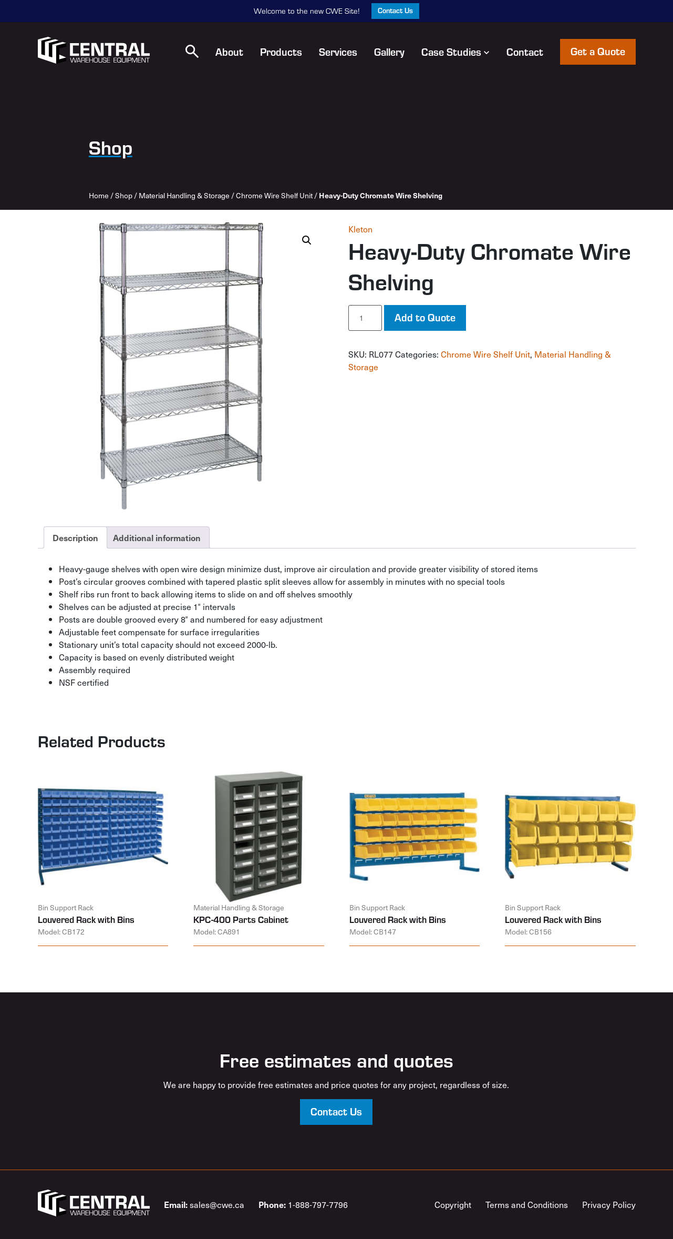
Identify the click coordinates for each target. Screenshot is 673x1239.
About (229, 51)
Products (281, 51)
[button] (192, 51)
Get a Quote (598, 51)
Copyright (452, 1204)
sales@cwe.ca (204, 1204)
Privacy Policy (609, 1204)
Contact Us (395, 10)
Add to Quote (425, 317)
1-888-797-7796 (303, 1204)
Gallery (389, 51)
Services (338, 51)
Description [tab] (75, 537)
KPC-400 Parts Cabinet (240, 919)
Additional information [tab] (157, 537)
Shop (123, 195)
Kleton (360, 228)
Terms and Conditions (526, 1204)
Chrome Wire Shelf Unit (274, 195)
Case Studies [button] (455, 51)
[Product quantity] (365, 318)
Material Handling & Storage (184, 195)
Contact (524, 51)
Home (99, 195)
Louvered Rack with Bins (86, 919)
